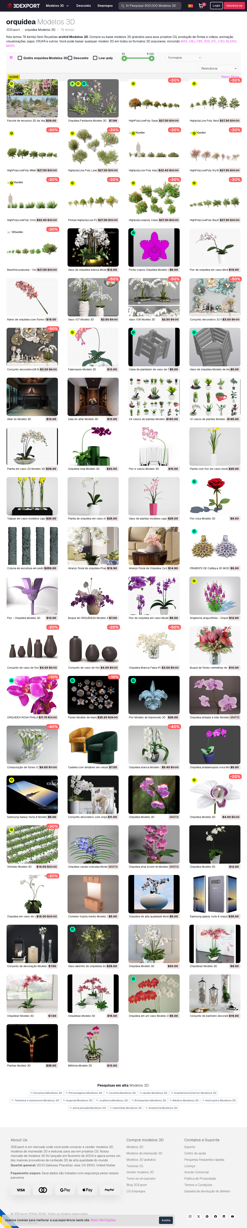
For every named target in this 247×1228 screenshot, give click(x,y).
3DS (207, 41)
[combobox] (184, 58)
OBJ (192, 41)
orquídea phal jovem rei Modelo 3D (151, 866)
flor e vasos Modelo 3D (144, 469)
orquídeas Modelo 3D (81, 1016)
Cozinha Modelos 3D (121, 1093)
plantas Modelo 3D (19, 1065)
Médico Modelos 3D (184, 1100)
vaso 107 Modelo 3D (81, 319)
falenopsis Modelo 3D (82, 369)
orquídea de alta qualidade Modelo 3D (152, 916)
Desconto (78, 58)
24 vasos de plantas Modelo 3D (149, 419)
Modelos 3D (134, 1147)
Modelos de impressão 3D (144, 1153)
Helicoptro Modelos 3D (219, 1100)
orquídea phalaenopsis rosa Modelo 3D (214, 767)
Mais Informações (103, 1220)
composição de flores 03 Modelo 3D (30, 767)
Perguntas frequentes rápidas (204, 1160)
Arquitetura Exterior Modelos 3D (194, 1093)
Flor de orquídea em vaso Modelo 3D (213, 269)
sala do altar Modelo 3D (83, 419)
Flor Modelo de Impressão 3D (147, 717)
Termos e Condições (198, 1185)
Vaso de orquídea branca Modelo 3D (90, 269)
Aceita (166, 1220)
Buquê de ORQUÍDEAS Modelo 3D (89, 618)
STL (214, 41)
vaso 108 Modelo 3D (142, 319)
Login (216, 5)
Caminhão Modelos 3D (125, 1108)
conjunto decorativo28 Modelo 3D (29, 369)
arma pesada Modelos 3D (87, 1108)
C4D (221, 41)
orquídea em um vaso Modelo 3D (149, 1016)
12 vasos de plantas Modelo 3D (209, 419)
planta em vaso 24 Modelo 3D (26, 469)
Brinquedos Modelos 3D (148, 1100)
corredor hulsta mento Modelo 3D (89, 916)
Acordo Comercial (196, 1172)
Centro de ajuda (195, 1153)
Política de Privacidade (200, 1179)
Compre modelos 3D (145, 1139)
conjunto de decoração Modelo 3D (29, 966)
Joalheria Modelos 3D (112, 1100)
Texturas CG (134, 1166)
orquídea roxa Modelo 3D (84, 469)
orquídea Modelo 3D (141, 817)
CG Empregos (135, 1191)
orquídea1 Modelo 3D (20, 1016)
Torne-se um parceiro (141, 1179)
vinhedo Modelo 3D (19, 866)
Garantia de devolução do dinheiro (207, 1191)
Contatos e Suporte (201, 1139)
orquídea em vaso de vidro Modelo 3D (31, 916)
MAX (184, 41)
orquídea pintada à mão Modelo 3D (212, 717)
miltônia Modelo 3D (80, 1065)
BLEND (231, 41)
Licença (189, 1166)
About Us (19, 1139)
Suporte (189, 1147)
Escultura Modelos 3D (46, 1093)
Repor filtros (230, 77)
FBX (199, 41)
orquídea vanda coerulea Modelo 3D (91, 866)
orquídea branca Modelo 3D (146, 767)
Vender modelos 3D (140, 1172)
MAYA (10, 46)
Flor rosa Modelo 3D (202, 518)
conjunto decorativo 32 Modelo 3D (212, 319)
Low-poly (103, 58)
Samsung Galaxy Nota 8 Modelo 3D (29, 817)
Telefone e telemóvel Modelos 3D (35, 1100)
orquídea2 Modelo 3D (203, 966)
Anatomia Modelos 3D (161, 1108)
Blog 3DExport (136, 1185)
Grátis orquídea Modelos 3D (43, 58)
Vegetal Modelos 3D (78, 1100)
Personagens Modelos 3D (84, 1093)
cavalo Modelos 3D (153, 1093)
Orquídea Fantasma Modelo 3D (87, 120)
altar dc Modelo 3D (19, 419)
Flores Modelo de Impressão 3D (88, 717)
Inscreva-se (234, 5)
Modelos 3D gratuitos (141, 1160)
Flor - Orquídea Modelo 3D (23, 618)
